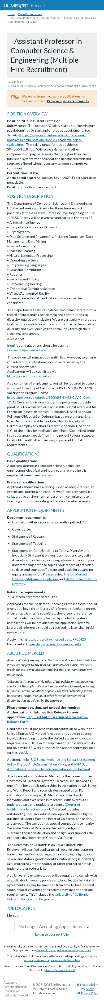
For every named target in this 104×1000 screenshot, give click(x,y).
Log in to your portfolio (52, 934)
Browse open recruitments (68, 101)
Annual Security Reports (60, 970)
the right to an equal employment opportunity (63, 950)
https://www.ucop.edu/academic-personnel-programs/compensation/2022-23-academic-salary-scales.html (46, 139)
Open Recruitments (30, 14)
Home (11, 14)
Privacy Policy (87, 993)
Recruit (24, 5)
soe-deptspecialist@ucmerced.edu (55, 644)
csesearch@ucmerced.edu (26, 350)
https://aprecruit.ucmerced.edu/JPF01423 (55, 639)
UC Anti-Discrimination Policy (44, 764)
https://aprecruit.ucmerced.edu (30, 376)
